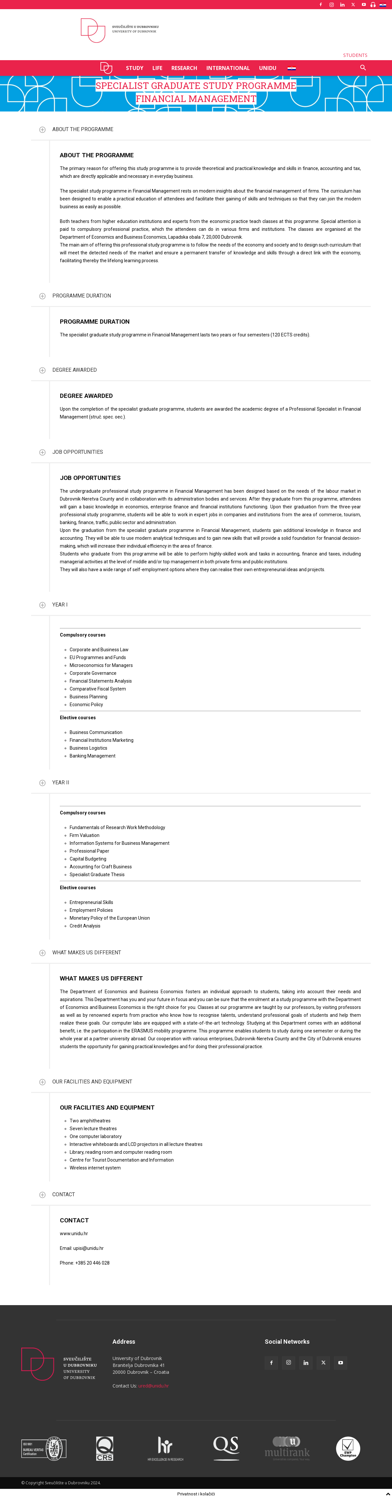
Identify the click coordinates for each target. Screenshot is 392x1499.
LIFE (157, 68)
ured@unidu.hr (153, 1386)
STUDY (134, 68)
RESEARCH (184, 68)
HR (289, 68)
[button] (363, 68)
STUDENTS (355, 55)
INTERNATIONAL (228, 68)
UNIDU (108, 68)
